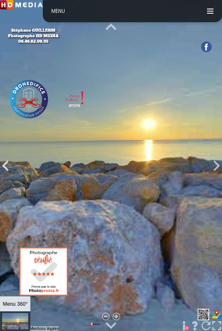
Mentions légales (44, 328)
